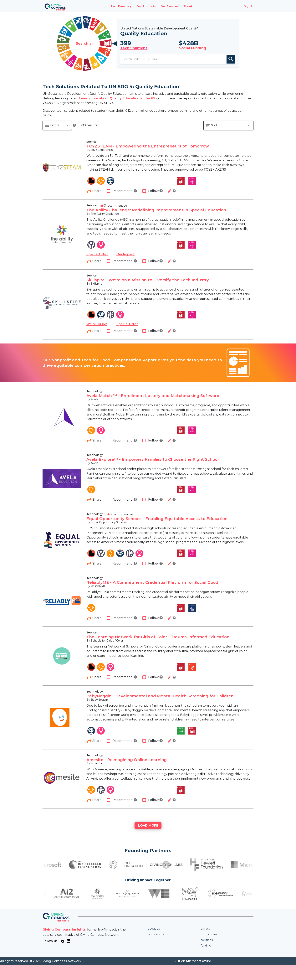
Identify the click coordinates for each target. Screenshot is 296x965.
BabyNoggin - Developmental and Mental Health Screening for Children (160, 696)
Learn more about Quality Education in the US (117, 98)
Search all (84, 43)
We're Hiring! (96, 324)
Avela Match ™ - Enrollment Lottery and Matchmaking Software (152, 396)
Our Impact (125, 254)
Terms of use (209, 934)
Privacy (205, 928)
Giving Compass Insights (64, 929)
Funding (206, 945)
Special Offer (97, 254)
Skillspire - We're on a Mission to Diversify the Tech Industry (147, 280)
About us (154, 928)
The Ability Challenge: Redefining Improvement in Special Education (156, 210)
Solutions (207, 940)
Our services (156, 934)
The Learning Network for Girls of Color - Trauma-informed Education (157, 637)
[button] (57, 125)
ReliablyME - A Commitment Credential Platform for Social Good (152, 582)
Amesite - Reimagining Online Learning (126, 760)
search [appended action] (231, 59)
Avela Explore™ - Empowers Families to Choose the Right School (152, 459)
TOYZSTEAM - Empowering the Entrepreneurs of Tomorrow (147, 146)
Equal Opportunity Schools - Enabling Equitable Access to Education (156, 519)
